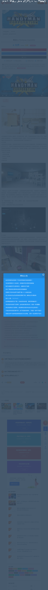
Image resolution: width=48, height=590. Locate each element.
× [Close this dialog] (43, 275)
